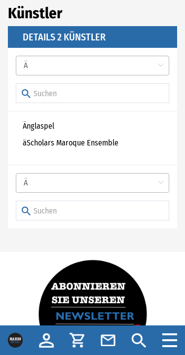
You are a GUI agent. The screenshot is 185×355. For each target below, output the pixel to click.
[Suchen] (92, 93)
